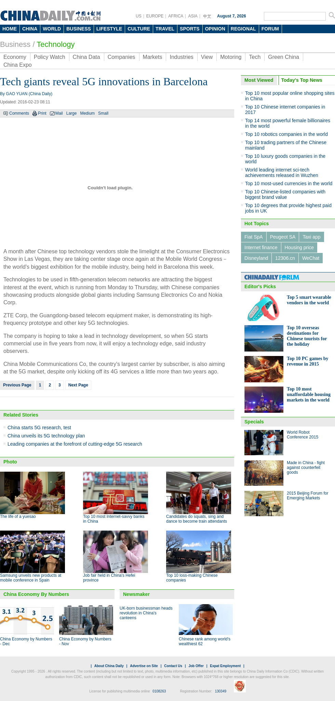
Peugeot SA (283, 237)
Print (42, 113)
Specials (254, 421)
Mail (59, 113)
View (207, 57)
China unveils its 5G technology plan (46, 435)
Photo (10, 461)
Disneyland (256, 258)
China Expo (17, 65)
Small (103, 113)
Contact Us (173, 666)
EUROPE (155, 16)
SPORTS (190, 28)
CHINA (29, 28)
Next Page (78, 385)
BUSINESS (78, 28)
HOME (9, 28)
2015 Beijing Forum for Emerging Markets (307, 495)
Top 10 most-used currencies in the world (288, 183)
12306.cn (285, 258)
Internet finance (261, 247)
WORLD (52, 28)
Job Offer (195, 666)
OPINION (215, 28)
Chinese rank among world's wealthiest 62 (204, 641)
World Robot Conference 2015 (302, 434)
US (139, 16)
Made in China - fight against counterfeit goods (306, 467)
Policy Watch (49, 57)
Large (71, 113)
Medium (87, 113)
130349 (220, 691)
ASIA (192, 16)
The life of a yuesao (18, 516)
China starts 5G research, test (39, 427)
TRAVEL (165, 28)
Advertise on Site (144, 666)
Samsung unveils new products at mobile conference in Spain (30, 578)
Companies (121, 57)
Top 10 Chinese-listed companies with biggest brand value (285, 194)
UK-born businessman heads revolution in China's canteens (146, 613)
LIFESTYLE (109, 28)
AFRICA (175, 16)
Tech (254, 57)
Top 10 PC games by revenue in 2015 (308, 361)
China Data (86, 57)
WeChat (310, 258)
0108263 (159, 691)
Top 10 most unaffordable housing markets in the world (309, 394)
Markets (152, 57)
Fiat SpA (253, 237)
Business (15, 44)
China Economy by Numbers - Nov (85, 641)
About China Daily (109, 666)
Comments (19, 113)
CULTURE (139, 28)
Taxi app (311, 237)
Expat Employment (225, 666)
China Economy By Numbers (36, 594)
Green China (283, 57)
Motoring (230, 57)
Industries (181, 57)
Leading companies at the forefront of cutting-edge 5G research (75, 444)
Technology (56, 44)
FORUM (270, 28)
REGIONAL (243, 28)
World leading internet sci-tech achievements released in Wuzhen (281, 172)
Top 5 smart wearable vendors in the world (309, 300)
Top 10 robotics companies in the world (286, 134)
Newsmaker (136, 594)
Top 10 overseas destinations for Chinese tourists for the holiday (307, 336)
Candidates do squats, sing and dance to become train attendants (196, 519)
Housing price (299, 247)
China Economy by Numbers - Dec (26, 641)
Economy (14, 57)
